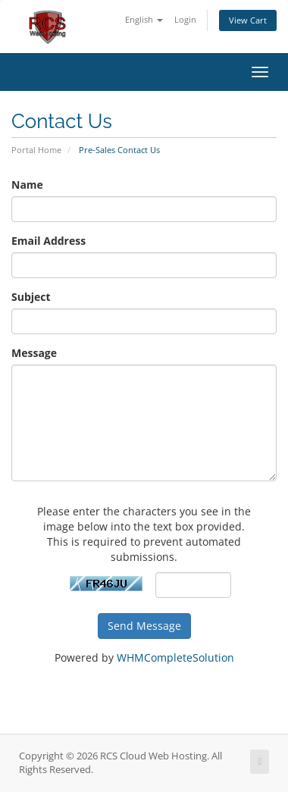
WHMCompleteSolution (175, 657)
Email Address (48, 240)
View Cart (248, 20)
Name (27, 184)
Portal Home (36, 149)
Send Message (144, 625)
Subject (31, 297)
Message (34, 353)
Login (185, 19)
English (144, 19)
